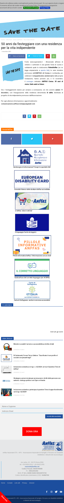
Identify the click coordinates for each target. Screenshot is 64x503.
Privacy (24, 483)
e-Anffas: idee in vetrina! (23, 211)
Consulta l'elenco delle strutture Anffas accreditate (32, 189)
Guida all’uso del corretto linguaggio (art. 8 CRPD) (32, 277)
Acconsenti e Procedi (31, 8)
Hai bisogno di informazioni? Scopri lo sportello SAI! (32, 167)
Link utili (17, 483)
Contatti (9, 483)
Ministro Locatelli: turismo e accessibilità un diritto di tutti (34, 344)
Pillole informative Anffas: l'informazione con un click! (32, 256)
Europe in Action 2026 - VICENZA (25, 321)
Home (3, 483)
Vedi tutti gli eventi (56, 332)
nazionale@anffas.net (32, 466)
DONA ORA (32, 431)
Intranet (31, 483)
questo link (45, 70)
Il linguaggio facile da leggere (25, 232)
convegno (29, 81)
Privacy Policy (45, 8)
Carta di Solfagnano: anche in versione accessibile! (32, 300)
